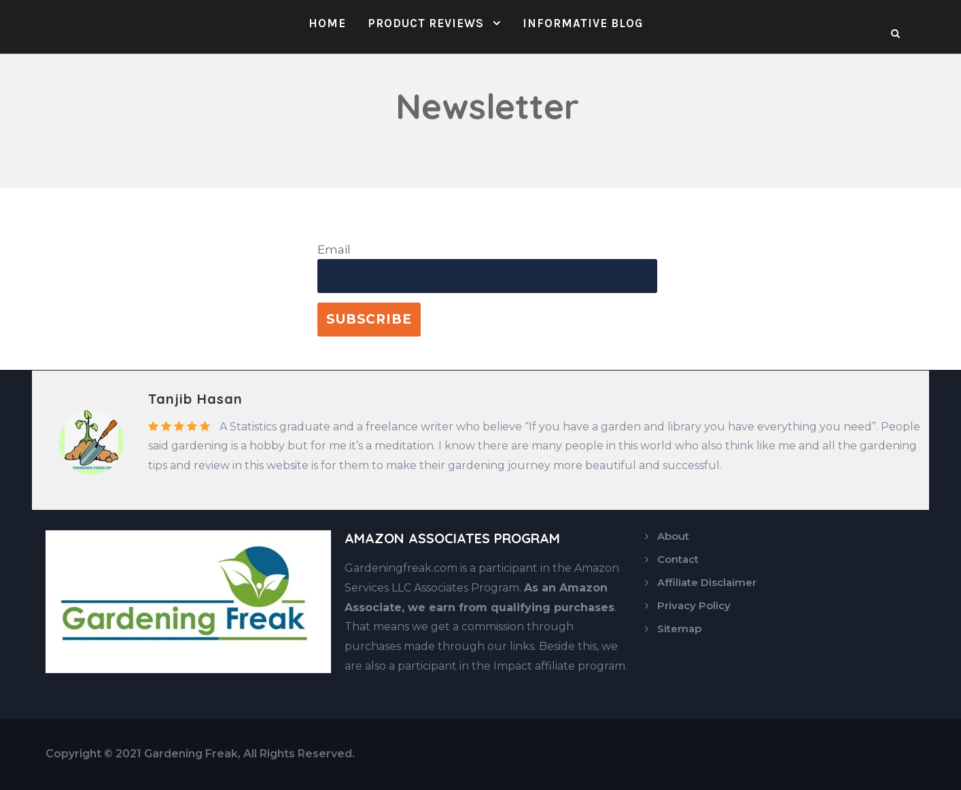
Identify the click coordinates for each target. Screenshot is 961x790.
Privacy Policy (694, 605)
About (673, 536)
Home (327, 23)
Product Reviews (426, 23)
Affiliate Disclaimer (706, 582)
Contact (678, 559)
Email (334, 249)
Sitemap (679, 628)
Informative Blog (583, 23)
